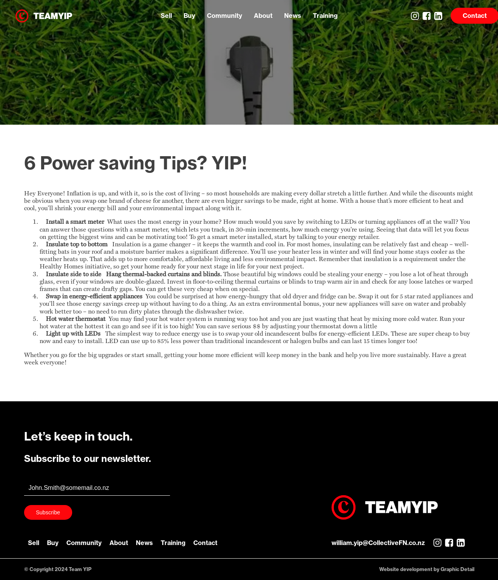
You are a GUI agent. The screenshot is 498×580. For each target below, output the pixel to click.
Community (224, 15)
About (263, 15)
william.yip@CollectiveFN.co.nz (378, 543)
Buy (189, 15)
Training (325, 15)
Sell (166, 15)
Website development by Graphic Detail (426, 569)
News (292, 15)
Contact (205, 543)
